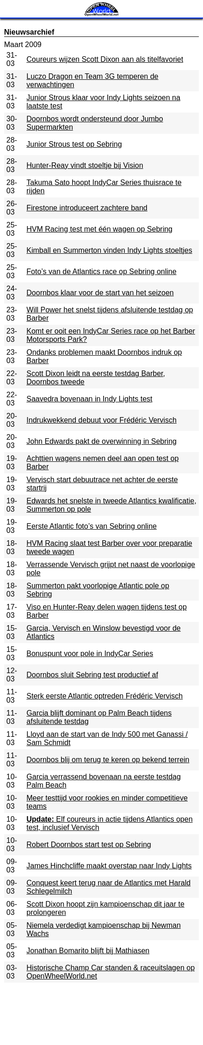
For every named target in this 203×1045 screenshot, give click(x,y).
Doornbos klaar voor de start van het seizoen (99, 293)
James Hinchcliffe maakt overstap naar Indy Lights (108, 866)
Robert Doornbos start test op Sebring (88, 844)
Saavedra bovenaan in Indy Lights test (89, 399)
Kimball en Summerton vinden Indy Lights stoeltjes (109, 250)
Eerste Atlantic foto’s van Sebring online (91, 526)
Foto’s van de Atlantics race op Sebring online (101, 271)
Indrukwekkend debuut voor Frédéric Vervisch (101, 420)
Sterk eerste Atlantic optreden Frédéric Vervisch (104, 696)
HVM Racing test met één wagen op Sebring (99, 229)
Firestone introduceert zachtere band (86, 208)
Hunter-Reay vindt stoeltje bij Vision (84, 165)
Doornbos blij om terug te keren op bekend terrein (107, 760)
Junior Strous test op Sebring (74, 144)
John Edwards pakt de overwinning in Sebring (101, 441)
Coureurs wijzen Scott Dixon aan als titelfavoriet (104, 59)
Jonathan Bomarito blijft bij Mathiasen (87, 951)
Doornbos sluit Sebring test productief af (92, 675)
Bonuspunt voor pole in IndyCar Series (89, 653)
